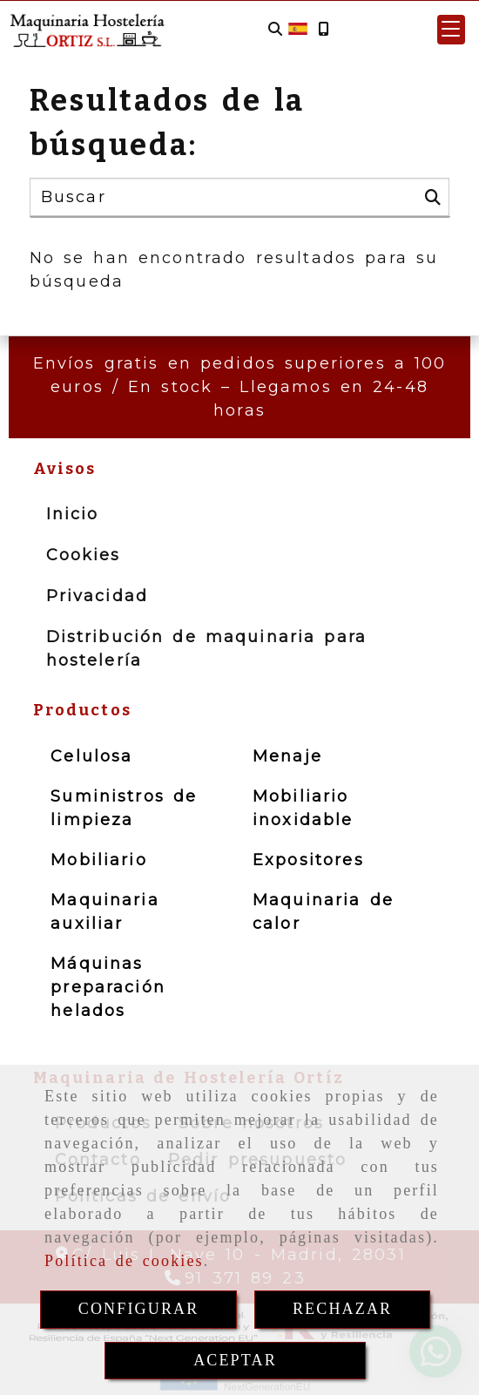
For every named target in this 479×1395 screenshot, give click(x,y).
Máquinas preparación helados (108, 987)
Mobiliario (99, 860)
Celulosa (91, 756)
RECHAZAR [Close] (342, 1308)
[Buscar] (275, 29)
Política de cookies (124, 1261)
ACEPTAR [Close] (235, 1360)
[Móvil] (323, 29)
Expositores (308, 860)
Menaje (287, 756)
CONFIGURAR (138, 1308)
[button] (451, 29)
